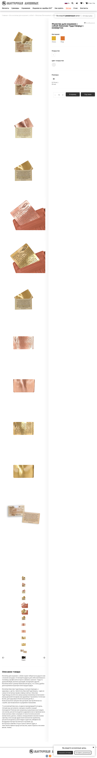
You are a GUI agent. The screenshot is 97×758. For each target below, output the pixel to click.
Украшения (25, 8)
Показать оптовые (65, 753)
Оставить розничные (83, 753)
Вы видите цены (68, 16)
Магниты (5, 8)
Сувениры (15, 8)
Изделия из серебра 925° (42, 8)
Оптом (68, 8)
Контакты (84, 8)
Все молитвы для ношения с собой (21, 15)
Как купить (59, 8)
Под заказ (87, 94)
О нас (75, 8)
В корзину (72, 94)
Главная (5, 15)
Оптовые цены (87, 16)
